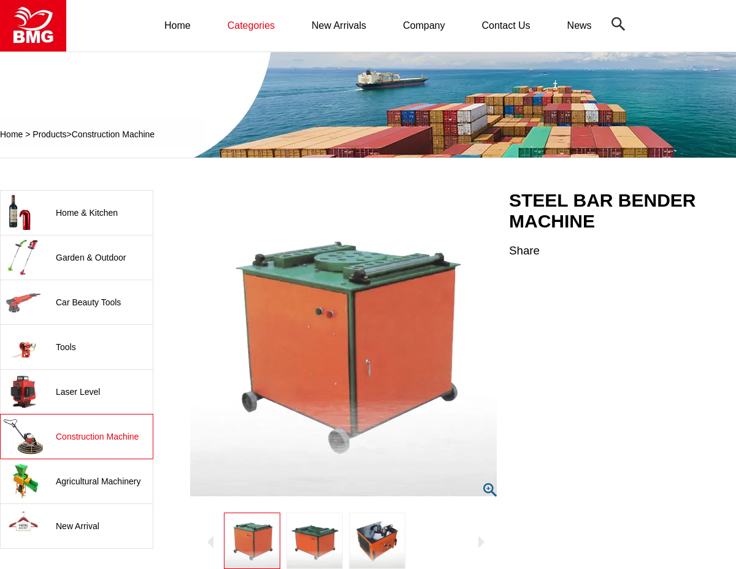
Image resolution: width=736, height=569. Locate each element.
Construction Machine (113, 134)
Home (177, 25)
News (579, 25)
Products (49, 134)
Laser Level (78, 392)
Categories (251, 25)
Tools (66, 347)
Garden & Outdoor (91, 257)
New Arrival (77, 526)
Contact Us (505, 25)
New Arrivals (339, 25)
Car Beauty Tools (88, 302)
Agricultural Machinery (98, 481)
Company (424, 25)
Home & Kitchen (87, 213)
